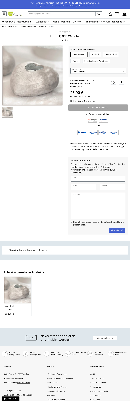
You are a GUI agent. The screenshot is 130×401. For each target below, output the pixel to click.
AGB (92, 374)
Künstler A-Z (8, 21)
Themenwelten (94, 21)
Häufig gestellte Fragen (56, 387)
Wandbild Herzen (9, 307)
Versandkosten (86, 96)
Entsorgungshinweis (99, 391)
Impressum (95, 395)
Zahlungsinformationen (57, 374)
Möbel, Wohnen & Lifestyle (67, 21)
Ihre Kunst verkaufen (56, 400)
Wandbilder (42, 21)
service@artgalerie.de (14, 378)
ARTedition (95, 400)
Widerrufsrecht (97, 378)
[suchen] (99, 13)
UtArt (66, 40)
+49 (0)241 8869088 (13, 391)
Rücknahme (52, 382)
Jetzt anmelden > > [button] (105, 338)
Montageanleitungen (56, 391)
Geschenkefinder (115, 21)
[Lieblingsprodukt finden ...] (62, 13)
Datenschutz (95, 387)
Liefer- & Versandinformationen (60, 378)
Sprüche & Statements (27, 27)
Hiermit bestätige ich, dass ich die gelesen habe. (98, 223)
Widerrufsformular (98, 382)
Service (50, 366)
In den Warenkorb (98, 107)
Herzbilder (42, 27)
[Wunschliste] (117, 13)
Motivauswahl (24, 21)
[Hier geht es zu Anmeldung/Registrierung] (110, 13)
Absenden (117, 230)
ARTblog (51, 395)
